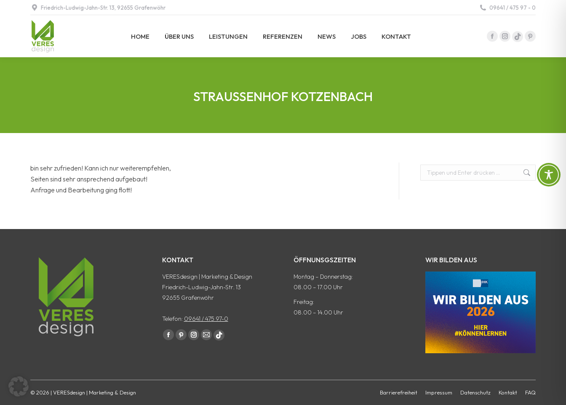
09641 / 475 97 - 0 (507, 8)
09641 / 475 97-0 (206, 318)
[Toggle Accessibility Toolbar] (549, 175)
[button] (18, 386)
